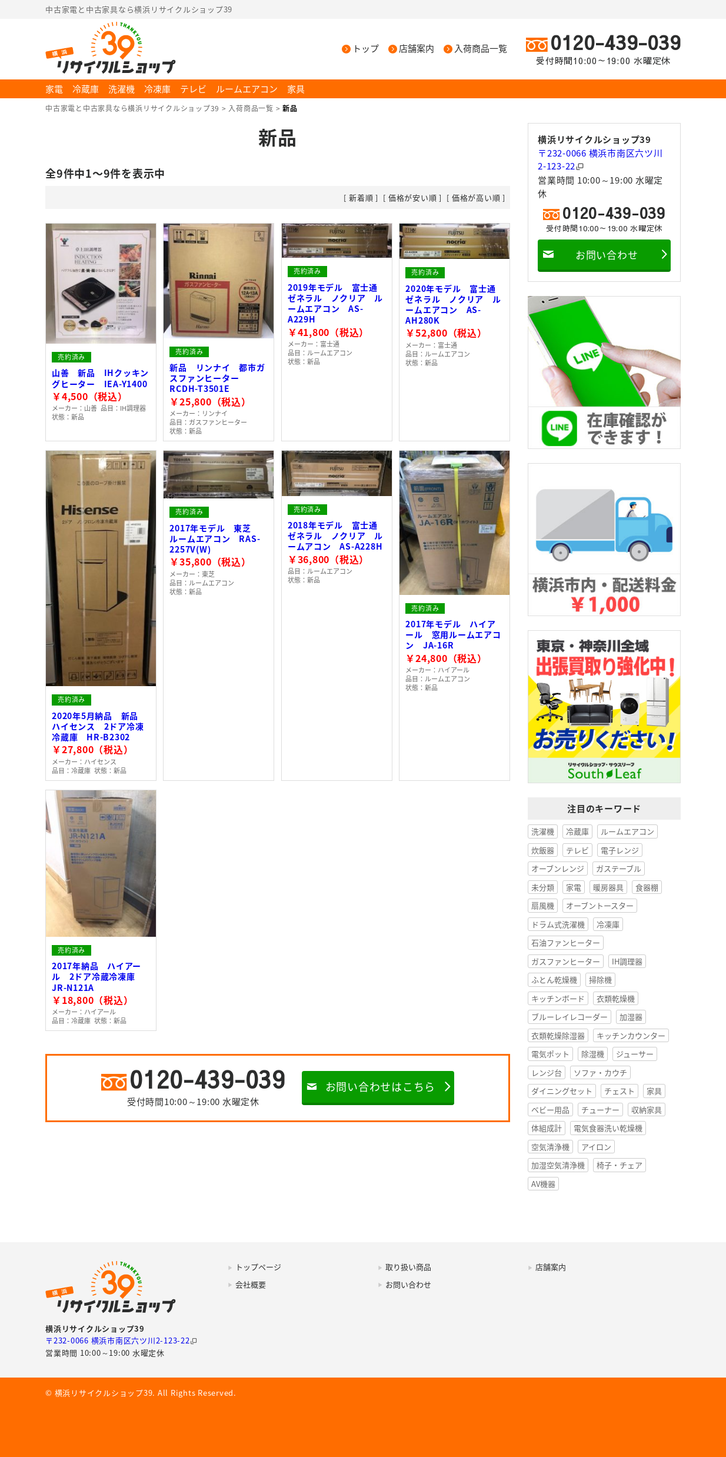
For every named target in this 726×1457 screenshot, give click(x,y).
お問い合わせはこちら (380, 1087)
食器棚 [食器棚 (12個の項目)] (646, 887)
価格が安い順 (412, 197)
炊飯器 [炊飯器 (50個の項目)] (542, 850)
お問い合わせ (606, 254)
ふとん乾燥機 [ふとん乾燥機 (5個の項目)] (554, 979)
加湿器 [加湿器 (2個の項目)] (631, 1016)
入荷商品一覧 (480, 49)
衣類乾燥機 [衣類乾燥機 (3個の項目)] (616, 998)
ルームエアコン (247, 88)
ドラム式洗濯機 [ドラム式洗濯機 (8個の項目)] (558, 924)
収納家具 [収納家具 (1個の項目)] (646, 1109)
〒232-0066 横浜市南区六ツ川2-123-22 (600, 160)
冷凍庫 (157, 88)
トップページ (258, 1266)
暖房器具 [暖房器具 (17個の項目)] (608, 887)
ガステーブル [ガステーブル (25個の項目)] (618, 868)
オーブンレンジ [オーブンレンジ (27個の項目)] (557, 868)
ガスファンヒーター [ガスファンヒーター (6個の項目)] (565, 961)
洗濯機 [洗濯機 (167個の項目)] (542, 831)
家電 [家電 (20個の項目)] (573, 887)
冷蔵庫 (85, 88)
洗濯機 (121, 88)
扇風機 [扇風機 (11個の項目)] (542, 905)
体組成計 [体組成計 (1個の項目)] (546, 1127)
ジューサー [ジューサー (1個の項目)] (635, 1053)
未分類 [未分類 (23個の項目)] (542, 887)
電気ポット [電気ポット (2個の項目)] (550, 1053)
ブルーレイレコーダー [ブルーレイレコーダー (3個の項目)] (569, 1016)
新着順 (361, 197)
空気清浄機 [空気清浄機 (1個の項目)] (550, 1146)
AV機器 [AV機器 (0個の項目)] (543, 1183)
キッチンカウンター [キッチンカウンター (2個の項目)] (631, 1035)
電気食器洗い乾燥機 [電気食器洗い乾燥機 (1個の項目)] (608, 1127)
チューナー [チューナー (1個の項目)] (600, 1109)
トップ (365, 49)
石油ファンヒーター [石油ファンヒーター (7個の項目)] (565, 942)
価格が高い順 (476, 197)
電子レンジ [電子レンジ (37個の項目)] (620, 850)
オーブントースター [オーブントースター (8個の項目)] (600, 905)
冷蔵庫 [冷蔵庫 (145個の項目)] (577, 831)
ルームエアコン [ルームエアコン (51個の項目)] (627, 831)
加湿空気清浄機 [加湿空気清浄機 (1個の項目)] (558, 1164)
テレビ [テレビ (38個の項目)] (577, 850)
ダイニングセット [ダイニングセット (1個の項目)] (561, 1090)
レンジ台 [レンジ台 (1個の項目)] (546, 1072)
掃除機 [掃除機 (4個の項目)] (600, 979)
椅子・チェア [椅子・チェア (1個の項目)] (619, 1164)
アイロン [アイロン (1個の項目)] (596, 1146)
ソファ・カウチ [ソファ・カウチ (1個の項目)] (600, 1072)
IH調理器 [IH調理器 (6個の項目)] (627, 961)
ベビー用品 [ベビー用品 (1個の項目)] (550, 1109)
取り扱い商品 (408, 1266)
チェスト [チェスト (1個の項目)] (619, 1090)
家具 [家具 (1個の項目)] (654, 1090)
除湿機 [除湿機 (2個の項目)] (592, 1053)
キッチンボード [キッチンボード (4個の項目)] (558, 998)
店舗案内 (416, 49)
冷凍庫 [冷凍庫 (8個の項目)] (608, 924)
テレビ (193, 88)
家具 (296, 88)
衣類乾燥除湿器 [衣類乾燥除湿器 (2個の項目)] (558, 1035)
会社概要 (250, 1284)
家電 (54, 88)
